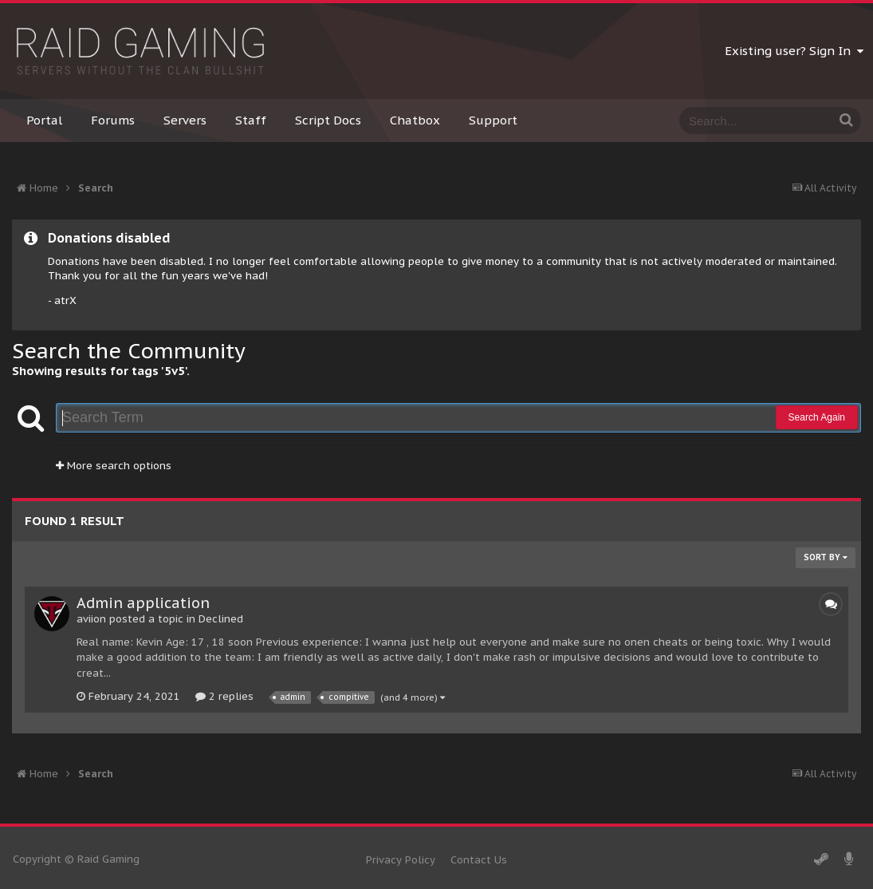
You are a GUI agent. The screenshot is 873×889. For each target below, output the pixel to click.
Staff (250, 120)
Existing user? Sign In (794, 50)
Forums (113, 120)
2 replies (224, 696)
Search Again (816, 417)
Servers (184, 120)
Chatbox (415, 120)
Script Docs (328, 120)
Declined (221, 619)
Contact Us (478, 860)
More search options (113, 465)
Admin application (143, 603)
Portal (44, 120)
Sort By (825, 557)
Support (493, 120)
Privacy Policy (400, 860)
